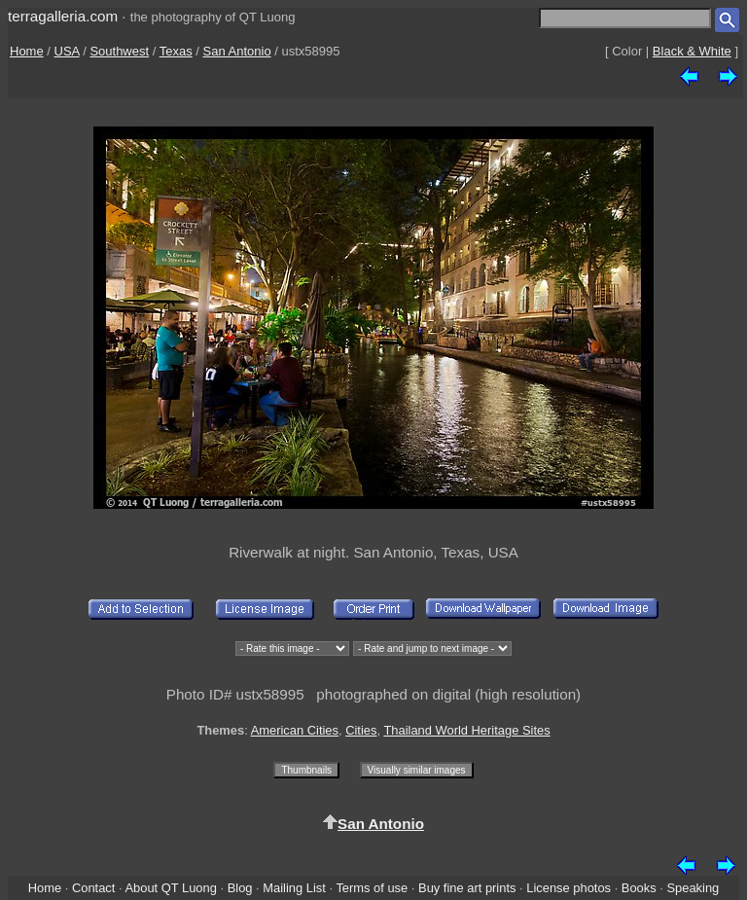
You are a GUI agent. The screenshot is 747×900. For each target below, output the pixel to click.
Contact (93, 888)
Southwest (119, 51)
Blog (240, 888)
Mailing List (294, 888)
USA (67, 51)
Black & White (692, 51)
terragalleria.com (63, 16)
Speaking (692, 888)
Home (27, 51)
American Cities (294, 730)
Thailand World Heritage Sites (466, 730)
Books (639, 888)
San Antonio (237, 51)
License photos (568, 888)
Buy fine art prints (467, 888)
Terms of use (372, 888)
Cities (360, 730)
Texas (176, 51)
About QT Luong (170, 888)
